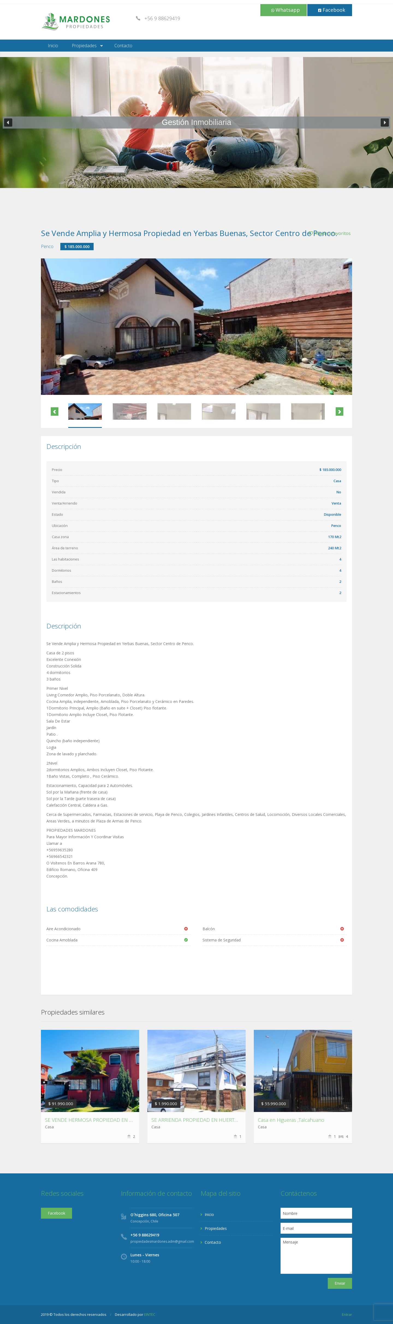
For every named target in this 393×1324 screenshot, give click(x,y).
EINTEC (149, 1314)
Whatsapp (285, 10)
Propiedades (84, 46)
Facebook (331, 10)
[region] (196, 122)
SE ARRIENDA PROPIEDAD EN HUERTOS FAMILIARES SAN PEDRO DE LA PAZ (236, 1120)
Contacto (123, 46)
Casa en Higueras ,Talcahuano (291, 1120)
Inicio (53, 46)
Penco (47, 246)
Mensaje (316, 1256)
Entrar (347, 1314)
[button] (8, 122)
